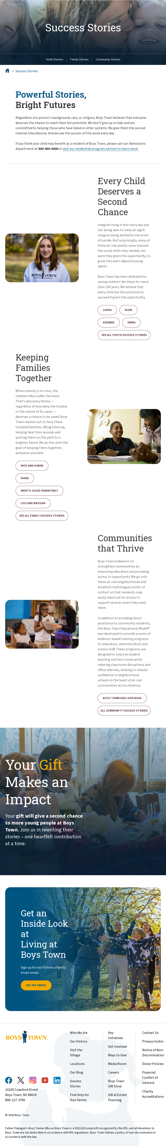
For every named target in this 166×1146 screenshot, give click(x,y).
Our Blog (76, 1072)
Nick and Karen (32, 466)
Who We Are (79, 1032)
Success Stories (27, 71)
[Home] (7, 71)
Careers (113, 1072)
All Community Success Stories (124, 711)
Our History (78, 1041)
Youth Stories (54, 59)
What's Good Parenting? (39, 491)
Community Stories (108, 59)
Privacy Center (153, 1041)
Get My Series (36, 985)
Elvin (128, 310)
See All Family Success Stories (42, 516)
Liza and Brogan (33, 503)
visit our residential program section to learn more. (101, 148)
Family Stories (79, 59)
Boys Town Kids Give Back (122, 698)
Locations (77, 1063)
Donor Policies (153, 1063)
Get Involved (117, 1046)
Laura (107, 310)
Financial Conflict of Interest (150, 1077)
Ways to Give (117, 1055)
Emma (132, 322)
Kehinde (109, 322)
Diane (25, 478)
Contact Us (150, 1032)
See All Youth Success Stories (124, 335)
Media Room (117, 1063)
